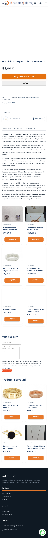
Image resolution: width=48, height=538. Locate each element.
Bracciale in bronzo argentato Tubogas (10, 269)
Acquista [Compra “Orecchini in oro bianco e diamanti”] (12, 239)
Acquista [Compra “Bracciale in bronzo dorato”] (12, 417)
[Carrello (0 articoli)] (40, 3)
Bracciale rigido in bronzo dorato (10, 447)
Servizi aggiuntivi (7, 514)
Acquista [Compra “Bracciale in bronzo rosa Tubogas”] (35, 417)
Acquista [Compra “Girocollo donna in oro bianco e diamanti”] (35, 321)
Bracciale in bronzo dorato (10, 406)
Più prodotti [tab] (18, 128)
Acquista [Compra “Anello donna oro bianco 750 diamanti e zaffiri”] (35, 280)
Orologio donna (9, 309)
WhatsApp (24, 83)
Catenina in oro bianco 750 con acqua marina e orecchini (36, 448)
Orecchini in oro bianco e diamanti (10, 229)
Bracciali (22, 97)
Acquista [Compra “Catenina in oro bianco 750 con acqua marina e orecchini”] (35, 458)
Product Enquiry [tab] (31, 128)
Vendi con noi (6, 493)
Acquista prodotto (24, 76)
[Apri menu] (46, 3)
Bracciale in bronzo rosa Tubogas (34, 406)
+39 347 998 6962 (9, 530)
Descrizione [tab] (7, 128)
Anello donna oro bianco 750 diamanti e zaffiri (35, 270)
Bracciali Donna (34, 97)
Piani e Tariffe (6, 511)
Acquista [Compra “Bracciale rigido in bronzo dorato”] (12, 458)
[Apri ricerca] (35, 3)
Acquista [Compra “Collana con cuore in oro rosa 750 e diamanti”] (35, 239)
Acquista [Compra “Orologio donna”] (12, 319)
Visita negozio (39, 119)
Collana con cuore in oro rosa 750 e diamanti (35, 230)
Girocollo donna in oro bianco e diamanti (35, 310)
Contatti (4, 500)
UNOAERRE (11, 103)
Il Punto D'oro (15, 119)
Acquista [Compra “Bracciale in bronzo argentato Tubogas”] (12, 280)
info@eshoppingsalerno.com (12, 526)
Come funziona (6, 496)
